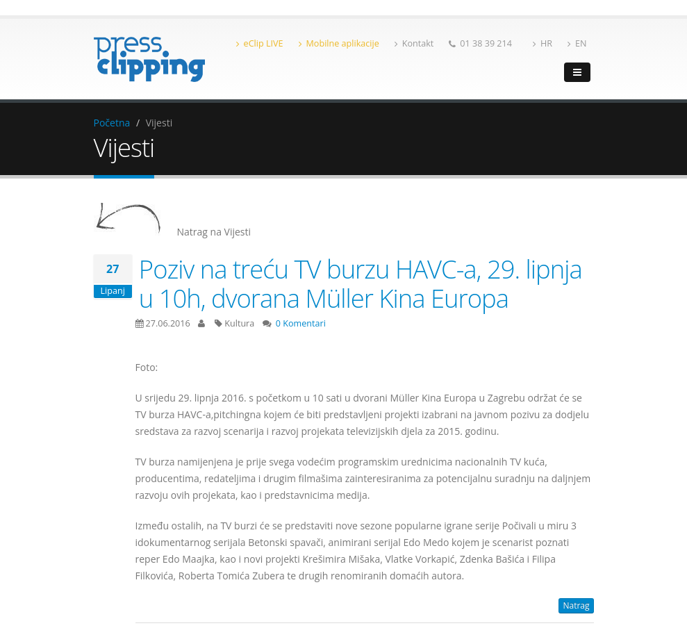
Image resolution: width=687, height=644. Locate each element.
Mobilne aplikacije (339, 43)
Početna (112, 122)
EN (577, 43)
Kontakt (414, 43)
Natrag (576, 605)
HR (542, 43)
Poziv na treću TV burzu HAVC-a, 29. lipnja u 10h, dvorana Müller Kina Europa (360, 283)
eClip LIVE (259, 43)
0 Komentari (301, 323)
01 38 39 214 (480, 43)
